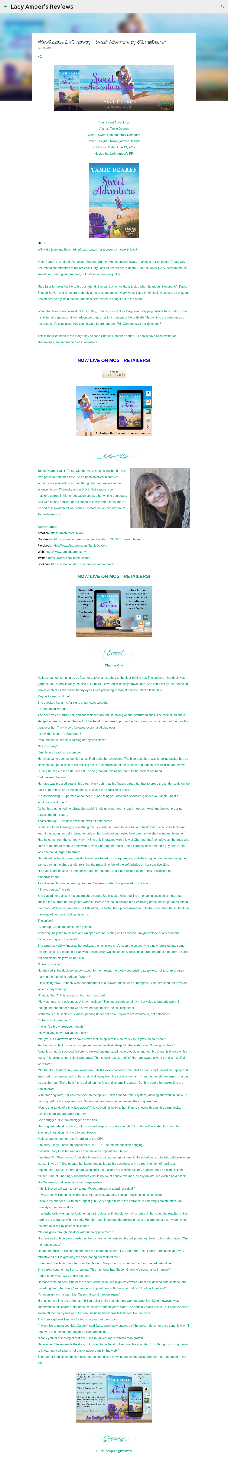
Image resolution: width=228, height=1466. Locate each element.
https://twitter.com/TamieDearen (69, 558)
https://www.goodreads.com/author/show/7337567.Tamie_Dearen (98, 539)
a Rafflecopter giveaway (114, 1451)
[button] (40, 56)
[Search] (78, 6)
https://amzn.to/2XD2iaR (66, 533)
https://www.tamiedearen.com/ (66, 551)
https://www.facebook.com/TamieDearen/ (80, 545)
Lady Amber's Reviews (42, 6)
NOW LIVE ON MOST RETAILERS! (114, 576)
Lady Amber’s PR (121, 153)
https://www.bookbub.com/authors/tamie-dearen (83, 564)
